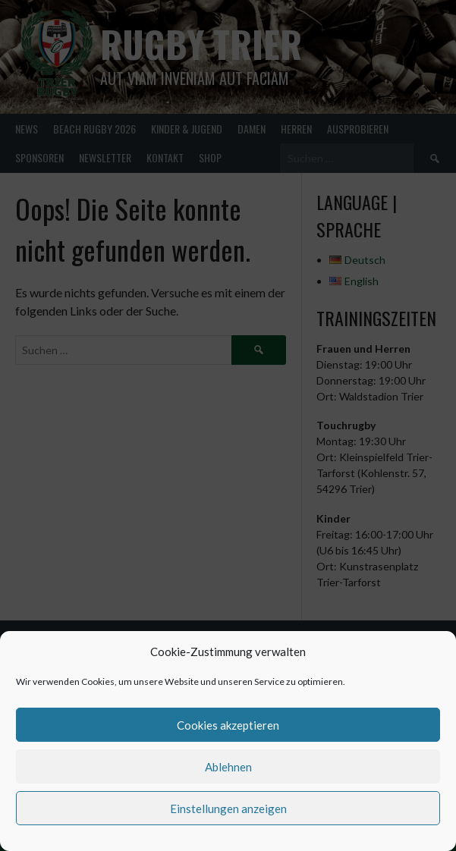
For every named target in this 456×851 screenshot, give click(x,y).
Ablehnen (228, 767)
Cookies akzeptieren (228, 725)
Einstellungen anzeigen (228, 808)
